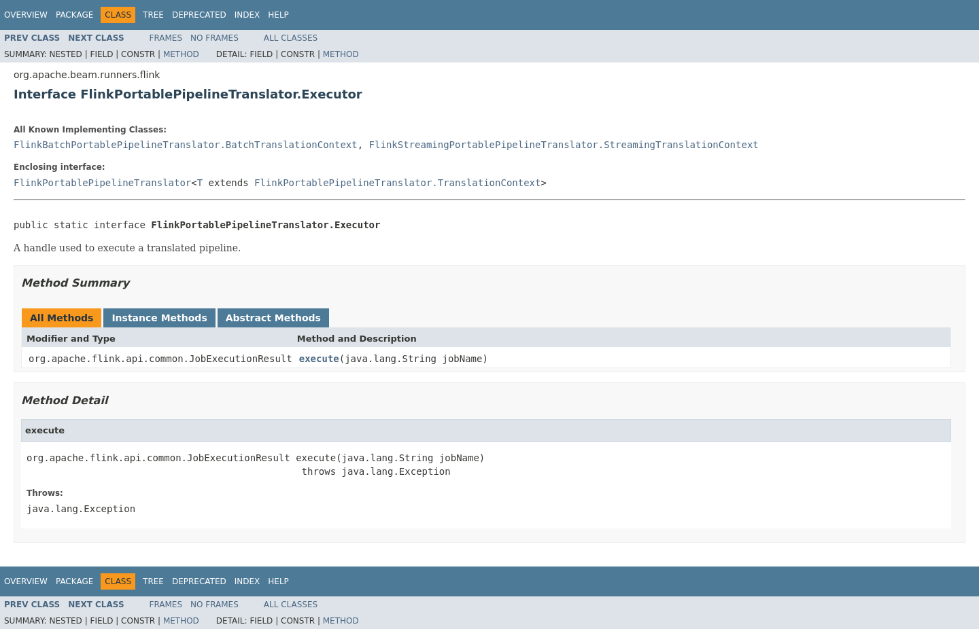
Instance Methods (159, 317)
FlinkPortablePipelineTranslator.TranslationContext (397, 182)
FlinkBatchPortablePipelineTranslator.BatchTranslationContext (186, 144)
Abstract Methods (273, 317)
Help (278, 15)
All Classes (290, 38)
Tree (153, 15)
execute (319, 358)
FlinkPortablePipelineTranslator (102, 182)
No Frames (214, 38)
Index (247, 15)
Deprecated (199, 15)
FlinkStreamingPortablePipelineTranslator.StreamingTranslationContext (564, 144)
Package (74, 15)
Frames (166, 38)
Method (181, 54)
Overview (26, 15)
